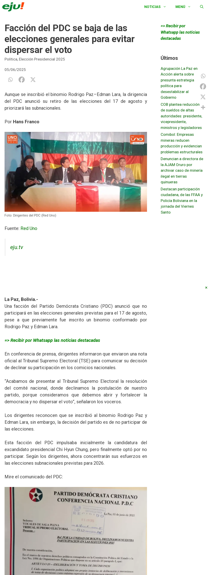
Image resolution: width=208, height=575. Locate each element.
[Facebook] (21, 80)
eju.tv (16, 247)
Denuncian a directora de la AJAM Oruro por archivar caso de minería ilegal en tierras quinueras (182, 170)
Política (11, 59)
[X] (33, 80)
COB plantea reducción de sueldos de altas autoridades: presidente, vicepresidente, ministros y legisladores (181, 116)
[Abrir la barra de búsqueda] (201, 7)
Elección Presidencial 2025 (42, 59)
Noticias (157, 7)
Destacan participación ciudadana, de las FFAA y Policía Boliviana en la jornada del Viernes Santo (182, 200)
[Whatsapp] (10, 80)
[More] (203, 107)
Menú (185, 7)
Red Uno (28, 228)
